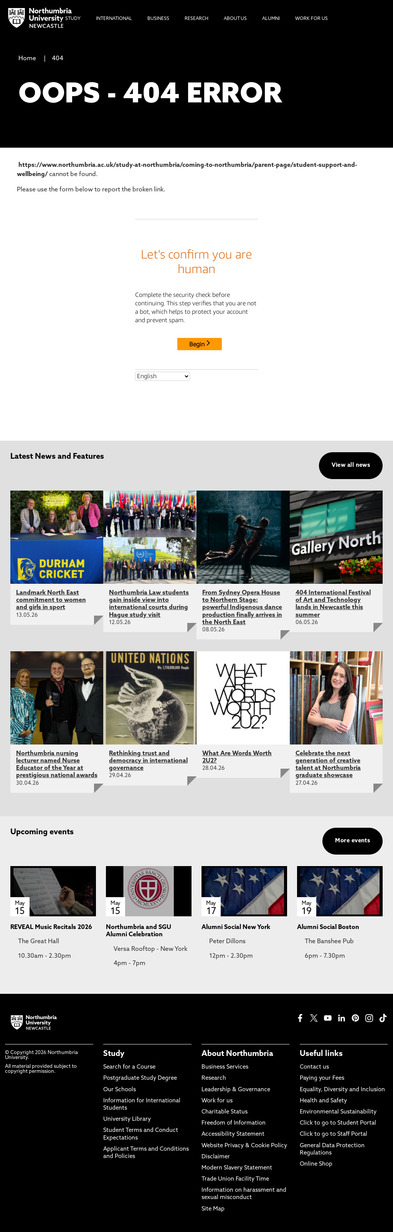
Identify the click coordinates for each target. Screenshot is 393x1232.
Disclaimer (215, 1157)
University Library (127, 1119)
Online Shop (316, 1164)
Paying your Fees (322, 1078)
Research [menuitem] (196, 18)
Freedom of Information (233, 1123)
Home (27, 59)
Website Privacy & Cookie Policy (244, 1146)
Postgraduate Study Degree (140, 1078)
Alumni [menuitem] (271, 18)
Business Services (224, 1067)
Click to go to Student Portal (338, 1123)
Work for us (217, 1101)
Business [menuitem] (158, 18)
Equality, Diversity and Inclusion (342, 1090)
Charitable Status (224, 1112)
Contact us (314, 1067)
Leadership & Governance (235, 1090)
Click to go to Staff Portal (333, 1134)
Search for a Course (129, 1067)
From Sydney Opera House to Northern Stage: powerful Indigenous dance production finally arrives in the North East (242, 608)
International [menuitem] (114, 18)
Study (113, 1054)
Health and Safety (323, 1101)
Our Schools (119, 1090)
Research (213, 1078)
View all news (351, 465)
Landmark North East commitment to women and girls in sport (51, 600)
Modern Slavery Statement (236, 1168)
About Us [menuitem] (235, 18)
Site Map (213, 1209)
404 (57, 59)
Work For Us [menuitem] (311, 18)
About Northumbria (237, 1054)
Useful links (321, 1054)
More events (352, 841)
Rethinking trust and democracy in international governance (148, 761)
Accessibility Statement (232, 1134)
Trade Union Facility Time (235, 1179)
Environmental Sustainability (338, 1112)
